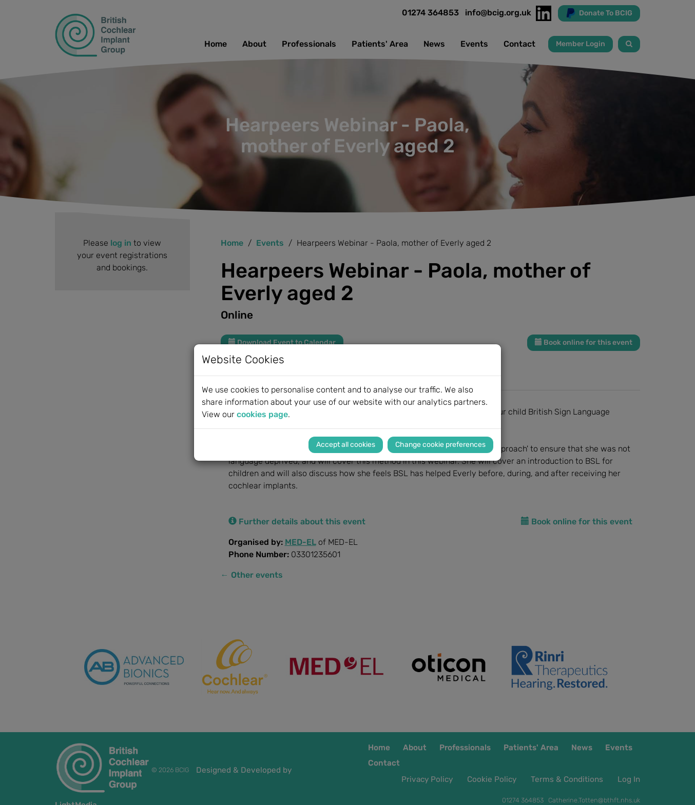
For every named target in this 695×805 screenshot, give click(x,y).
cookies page (262, 414)
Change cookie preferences (440, 444)
